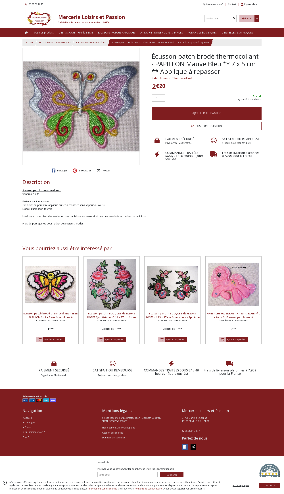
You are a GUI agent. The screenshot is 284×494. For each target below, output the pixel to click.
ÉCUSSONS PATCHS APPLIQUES (54, 42)
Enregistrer (82, 170)
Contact (232, 4)
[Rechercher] (234, 18)
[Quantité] (158, 98)
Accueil (29, 42)
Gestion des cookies (112, 432)
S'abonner (172, 474)
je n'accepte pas (241, 485)
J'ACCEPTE (270, 485)
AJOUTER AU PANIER (206, 113)
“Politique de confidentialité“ (148, 488)
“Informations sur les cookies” (102, 488)
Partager (59, 170)
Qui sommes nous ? (33, 432)
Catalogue (28, 422)
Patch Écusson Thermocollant (172, 78)
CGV (25, 436)
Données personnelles (113, 437)
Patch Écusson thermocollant (91, 42)
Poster (103, 170)
